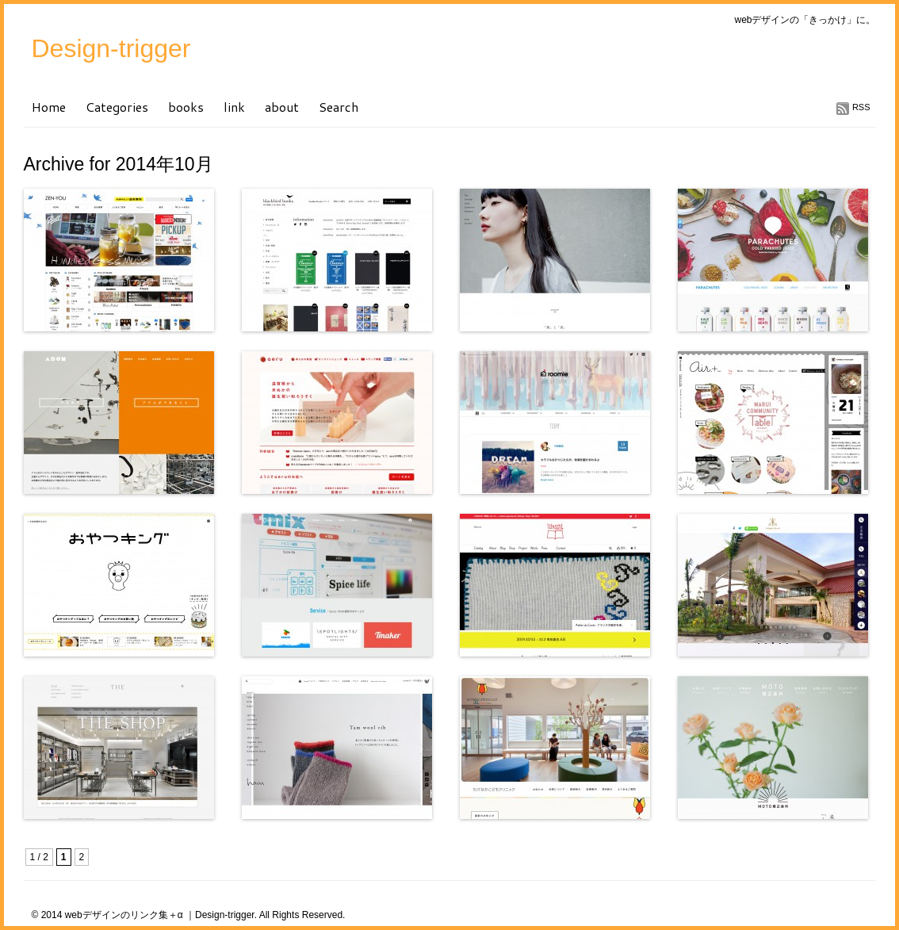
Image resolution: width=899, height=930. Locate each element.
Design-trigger (111, 48)
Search (338, 107)
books (186, 107)
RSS (861, 107)
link (234, 107)
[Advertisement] (209, 845)
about (282, 107)
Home (49, 107)
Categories (117, 107)
